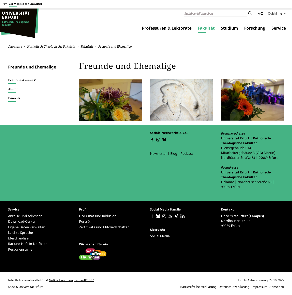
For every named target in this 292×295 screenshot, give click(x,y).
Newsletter (158, 153)
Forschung (254, 28)
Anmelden (276, 287)
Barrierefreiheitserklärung (198, 287)
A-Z (260, 13)
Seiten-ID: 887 (84, 280)
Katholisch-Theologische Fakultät (50, 46)
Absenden (250, 13)
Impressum (259, 287)
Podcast (187, 153)
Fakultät (206, 28)
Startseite (15, 46)
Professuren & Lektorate (167, 28)
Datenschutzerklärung (234, 287)
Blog (173, 153)
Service (279, 28)
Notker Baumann (61, 280)
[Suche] (215, 13)
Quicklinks (275, 13)
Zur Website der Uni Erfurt (25, 4)
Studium (229, 28)
